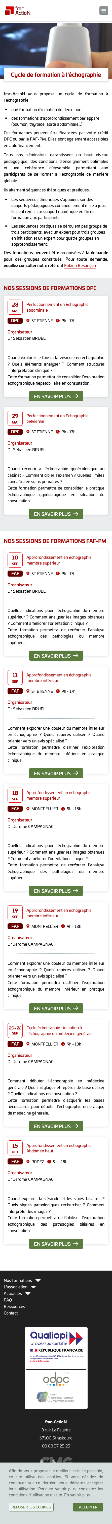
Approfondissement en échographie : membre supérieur (60, 559)
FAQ (8, 1299)
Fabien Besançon (80, 265)
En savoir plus (56, 396)
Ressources (14, 1306)
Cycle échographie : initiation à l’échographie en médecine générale (59, 1030)
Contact (11, 1312)
